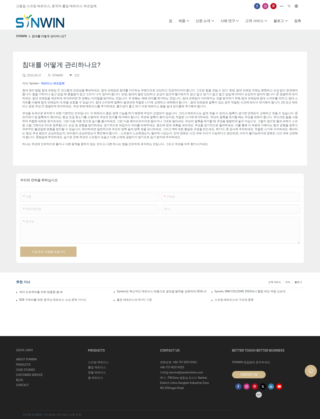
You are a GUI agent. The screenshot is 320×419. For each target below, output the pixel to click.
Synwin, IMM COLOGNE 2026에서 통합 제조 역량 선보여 (250, 291)
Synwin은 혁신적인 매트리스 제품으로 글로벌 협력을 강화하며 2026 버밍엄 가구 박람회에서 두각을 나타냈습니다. (161, 291)
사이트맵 (49, 414)
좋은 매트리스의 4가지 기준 (134, 299)
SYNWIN (21, 36)
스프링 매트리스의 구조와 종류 (234, 299)
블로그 (298, 282)
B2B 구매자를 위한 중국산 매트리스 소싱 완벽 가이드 (53, 299)
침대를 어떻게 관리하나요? (49, 36)
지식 (287, 282)
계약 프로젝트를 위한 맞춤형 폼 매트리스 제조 (40, 292)
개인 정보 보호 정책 (68, 414)
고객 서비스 (274, 282)
